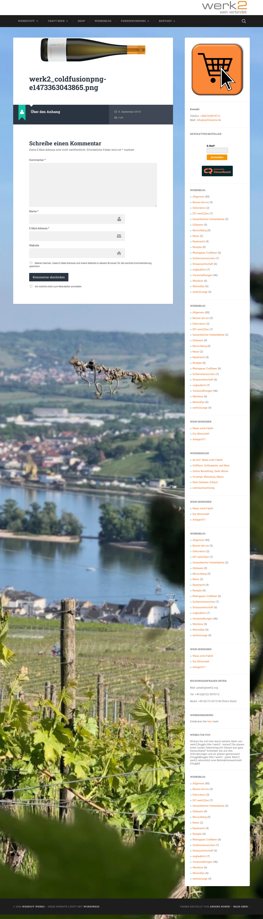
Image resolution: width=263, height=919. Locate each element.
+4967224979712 (210, 116)
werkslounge (200, 292)
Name (34, 211)
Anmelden (217, 157)
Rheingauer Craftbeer (205, 252)
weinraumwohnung (203, 487)
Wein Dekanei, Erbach (205, 482)
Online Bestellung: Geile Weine (210, 471)
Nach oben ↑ (241, 906)
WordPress (92, 906)
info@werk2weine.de (209, 120)
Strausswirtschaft (203, 264)
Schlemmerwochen (204, 258)
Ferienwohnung (133, 20)
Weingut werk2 (33, 906)
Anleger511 (199, 439)
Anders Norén (220, 906)
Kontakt (165, 20)
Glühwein (198, 224)
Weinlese (198, 280)
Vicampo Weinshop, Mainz (208, 476)
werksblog (103, 20)
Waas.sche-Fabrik (203, 428)
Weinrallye (199, 286)
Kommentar (37, 160)
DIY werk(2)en (201, 213)
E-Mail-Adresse (39, 228)
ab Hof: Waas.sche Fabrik (208, 460)
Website (34, 245)
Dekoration (199, 207)
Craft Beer (56, 20)
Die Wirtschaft (201, 433)
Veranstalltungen (202, 275)
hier (209, 721)
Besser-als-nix (201, 202)
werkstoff (26, 20)
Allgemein (198, 196)
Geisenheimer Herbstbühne (208, 219)
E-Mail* (211, 145)
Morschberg (200, 230)
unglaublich (199, 269)
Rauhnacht (199, 241)
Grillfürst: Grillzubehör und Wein (211, 465)
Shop (81, 20)
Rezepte (197, 247)
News (196, 236)
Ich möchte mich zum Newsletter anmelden (58, 286)
